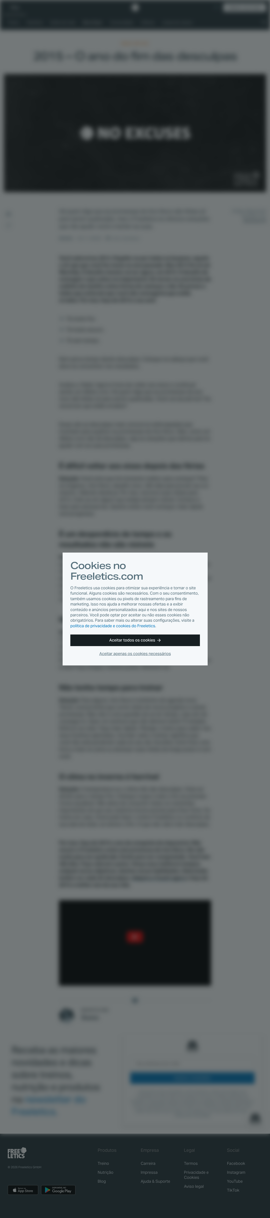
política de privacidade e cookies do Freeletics (112, 625)
